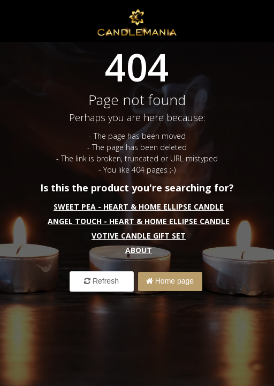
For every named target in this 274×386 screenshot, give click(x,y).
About (138, 250)
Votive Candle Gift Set (139, 236)
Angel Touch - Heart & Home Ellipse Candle (139, 221)
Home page (170, 281)
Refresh (101, 281)
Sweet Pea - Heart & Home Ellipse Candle (139, 207)
